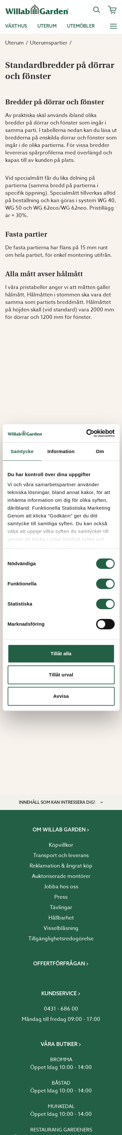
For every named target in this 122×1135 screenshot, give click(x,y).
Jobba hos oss (61, 887)
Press (61, 897)
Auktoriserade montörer (61, 876)
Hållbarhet (61, 918)
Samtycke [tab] (22, 451)
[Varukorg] (112, 10)
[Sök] (96, 10)
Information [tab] (61, 451)
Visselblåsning (61, 928)
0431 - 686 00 (61, 1009)
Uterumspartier (48, 43)
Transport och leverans (61, 855)
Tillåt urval (61, 674)
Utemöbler (81, 26)
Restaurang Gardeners (61, 1129)
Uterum (47, 26)
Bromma (61, 1059)
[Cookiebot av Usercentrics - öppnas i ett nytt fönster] (87, 433)
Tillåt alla (61, 653)
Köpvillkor (61, 845)
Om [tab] (100, 451)
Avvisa (61, 696)
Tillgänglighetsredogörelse (61, 939)
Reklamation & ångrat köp (61, 866)
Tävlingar (61, 907)
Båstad (61, 1083)
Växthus (16, 26)
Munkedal (61, 1106)
